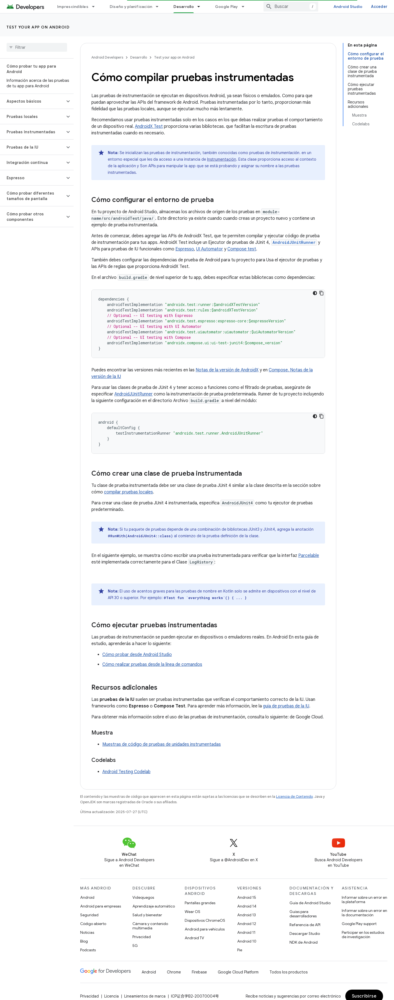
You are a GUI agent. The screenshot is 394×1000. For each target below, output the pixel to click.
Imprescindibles (72, 6)
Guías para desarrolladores (303, 913)
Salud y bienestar (147, 914)
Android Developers (107, 57)
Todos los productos (289, 972)
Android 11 (246, 932)
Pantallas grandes (200, 902)
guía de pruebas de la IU (286, 706)
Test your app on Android (38, 27)
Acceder (379, 6)
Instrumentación (221, 159)
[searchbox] (37, 47)
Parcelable (308, 555)
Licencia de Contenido (294, 796)
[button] (32, 101)
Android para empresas (100, 906)
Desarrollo (138, 57)
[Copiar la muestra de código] (321, 293)
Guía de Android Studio (310, 902)
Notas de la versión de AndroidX (227, 370)
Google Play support (359, 923)
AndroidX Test (149, 126)
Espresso (184, 249)
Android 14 (246, 906)
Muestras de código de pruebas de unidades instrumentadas (161, 744)
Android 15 (246, 897)
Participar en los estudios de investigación (363, 934)
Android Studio (348, 6)
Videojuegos (143, 897)
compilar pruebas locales (128, 492)
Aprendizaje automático (153, 906)
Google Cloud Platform (238, 972)
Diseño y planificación (131, 6)
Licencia (111, 996)
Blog (84, 941)
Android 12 (246, 923)
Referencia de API (304, 924)
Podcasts (88, 949)
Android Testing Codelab (126, 771)
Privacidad (141, 936)
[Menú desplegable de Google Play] (245, 6)
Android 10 (246, 941)
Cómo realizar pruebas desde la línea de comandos (152, 664)
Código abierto (93, 923)
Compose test (241, 249)
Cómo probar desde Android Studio (137, 654)
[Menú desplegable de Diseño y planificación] (159, 6)
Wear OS (192, 911)
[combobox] (290, 6)
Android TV (194, 937)
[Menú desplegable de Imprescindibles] (95, 6)
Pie (239, 949)
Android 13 (246, 914)
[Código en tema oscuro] (315, 293)
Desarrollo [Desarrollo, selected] (183, 6)
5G (135, 945)
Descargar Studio (304, 933)
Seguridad (89, 914)
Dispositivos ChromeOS (205, 920)
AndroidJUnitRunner (133, 394)
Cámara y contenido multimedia (150, 925)
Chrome (174, 972)
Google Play (226, 6)
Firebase (199, 972)
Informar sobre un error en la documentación (364, 912)
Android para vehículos (205, 929)
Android (87, 897)
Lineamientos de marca (145, 996)
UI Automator (209, 249)
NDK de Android (303, 942)
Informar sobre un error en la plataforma (364, 899)
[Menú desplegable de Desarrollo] (201, 6)
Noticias (87, 932)
